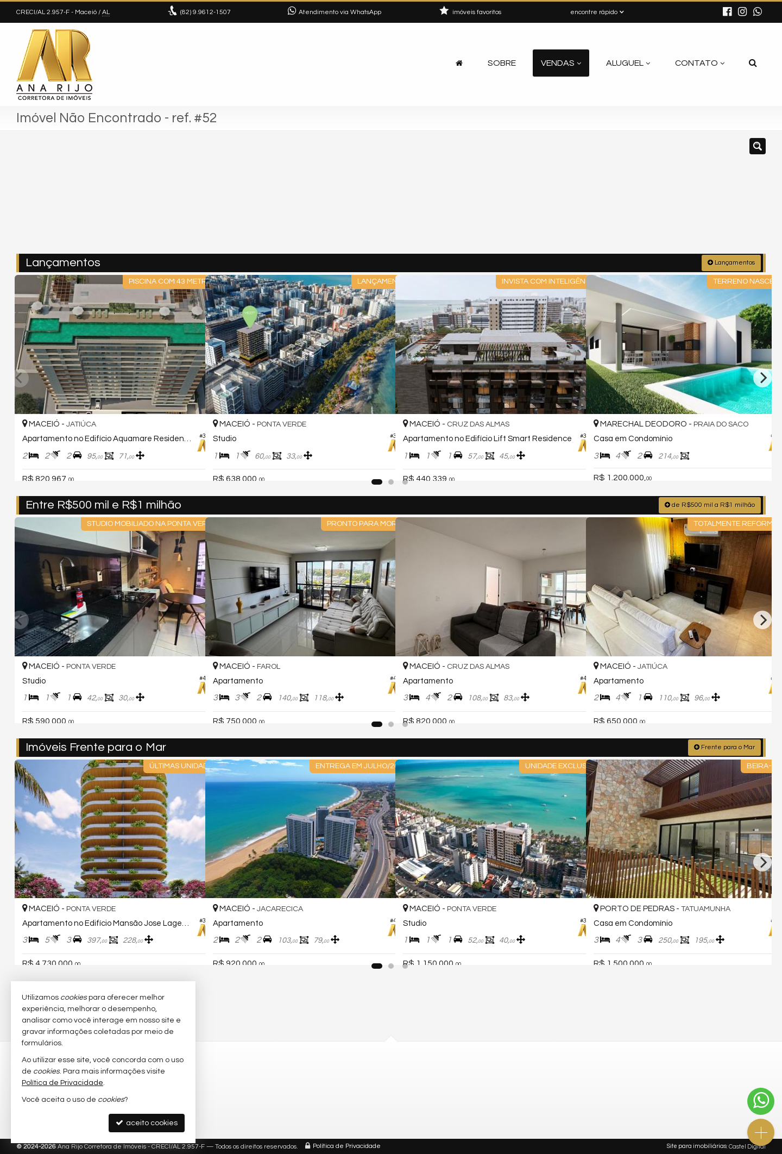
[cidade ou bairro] (511, 197)
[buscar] (612, 197)
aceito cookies (147, 1123)
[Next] (762, 377)
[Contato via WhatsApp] (760, 1101)
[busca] (753, 63)
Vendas (561, 63)
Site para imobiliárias (697, 1146)
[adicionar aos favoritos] (185, 463)
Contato (699, 63)
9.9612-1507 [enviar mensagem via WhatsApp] (205, 12)
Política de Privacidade (347, 1145)
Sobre (502, 63)
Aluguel (628, 63)
